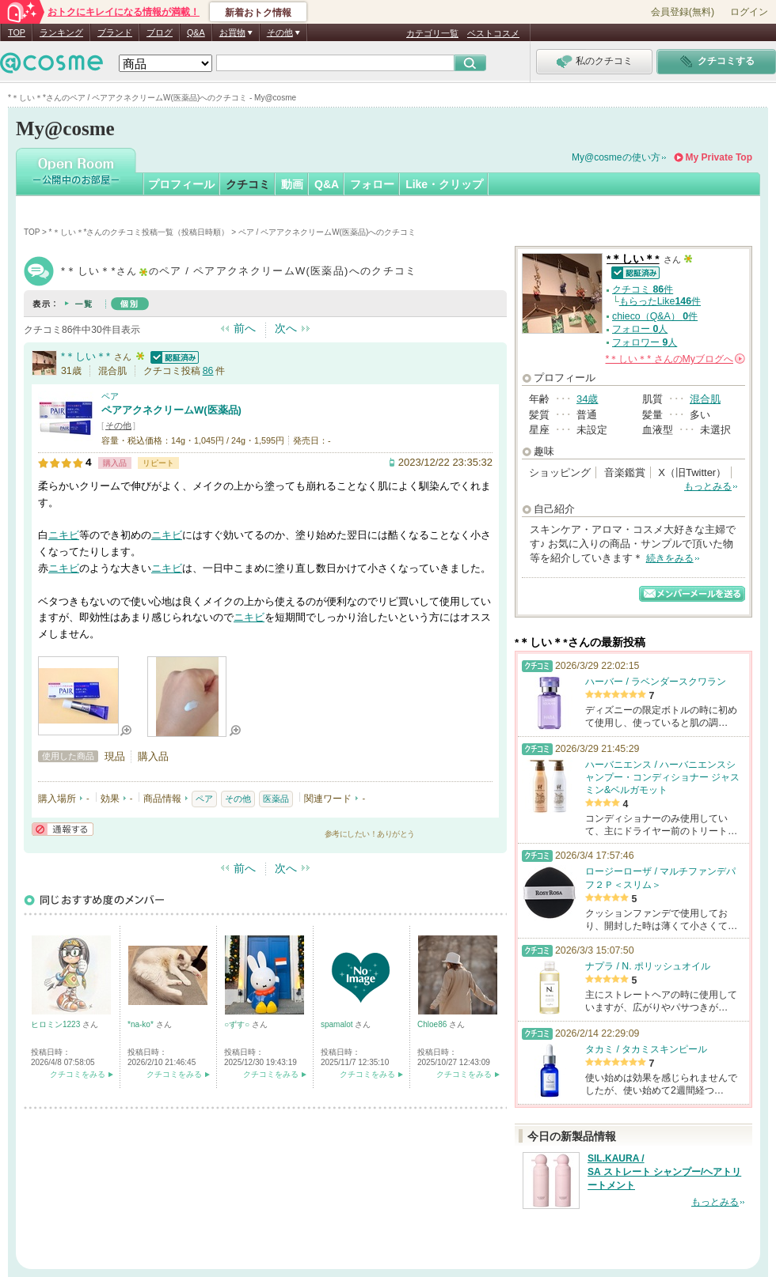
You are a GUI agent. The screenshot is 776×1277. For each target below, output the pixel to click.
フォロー (372, 184)
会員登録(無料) (682, 11)
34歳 (587, 399)
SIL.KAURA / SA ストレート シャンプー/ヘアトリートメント (664, 1172)
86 (208, 370)
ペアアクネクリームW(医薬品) (171, 410)
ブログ (159, 32)
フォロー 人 (640, 328)
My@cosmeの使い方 (616, 157)
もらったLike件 (660, 301)
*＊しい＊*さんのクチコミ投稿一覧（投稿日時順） (139, 232)
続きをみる (670, 558)
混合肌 (705, 399)
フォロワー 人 (644, 342)
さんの (675, 359)
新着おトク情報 (258, 12)
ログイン (749, 11)
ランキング (61, 32)
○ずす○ (238, 1024)
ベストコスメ (493, 33)
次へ (286, 328)
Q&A (196, 32)
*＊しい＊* (85, 356)
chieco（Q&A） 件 (655, 316)
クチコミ (248, 184)
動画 (292, 184)
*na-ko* (141, 1024)
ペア (110, 396)
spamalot (338, 1024)
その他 (118, 425)
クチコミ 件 (642, 289)
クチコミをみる (77, 1074)
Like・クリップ (444, 184)
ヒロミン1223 (56, 1024)
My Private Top (719, 157)
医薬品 (276, 798)
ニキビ (63, 535)
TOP (16, 32)
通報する (62, 829)
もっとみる (708, 486)
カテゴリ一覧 (432, 33)
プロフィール (181, 184)
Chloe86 (433, 1024)
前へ (245, 328)
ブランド (114, 32)
